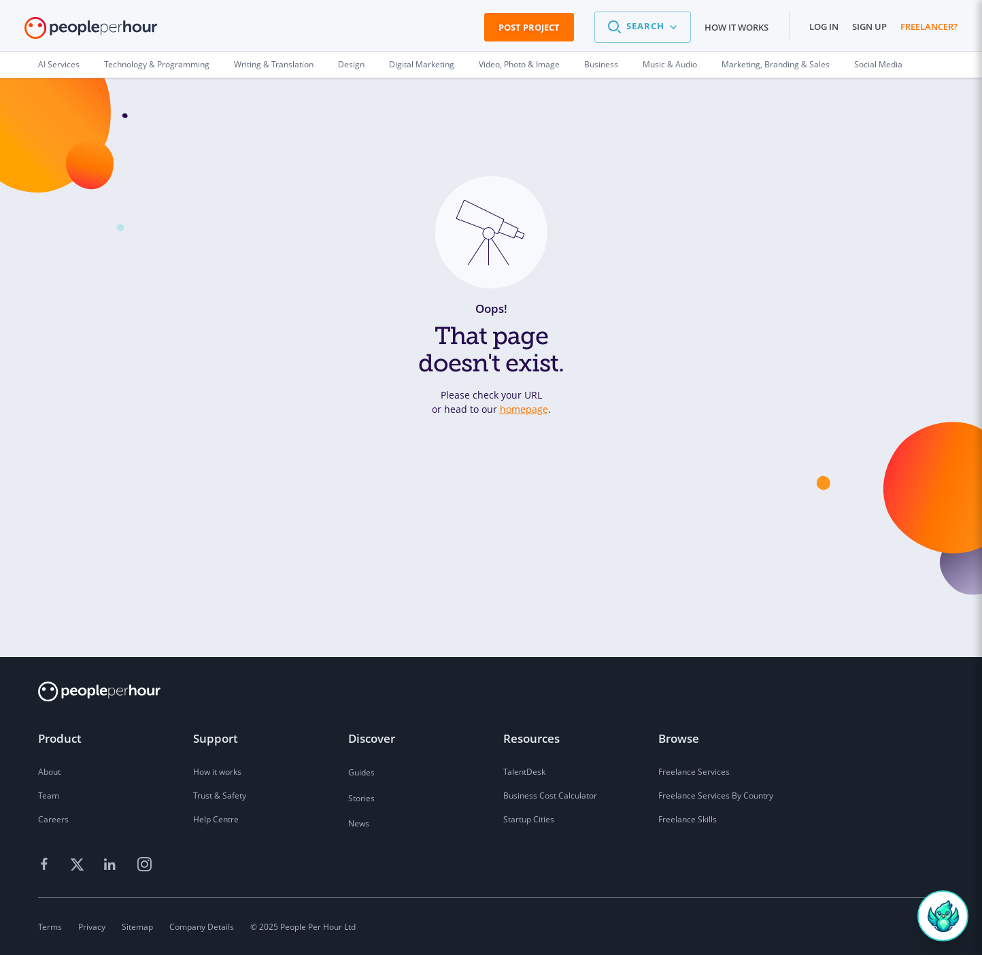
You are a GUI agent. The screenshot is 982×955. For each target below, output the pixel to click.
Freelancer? (929, 26)
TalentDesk (524, 771)
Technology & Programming (156, 64)
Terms (50, 927)
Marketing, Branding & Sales (776, 64)
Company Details (201, 927)
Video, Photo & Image (519, 64)
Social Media (878, 64)
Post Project (529, 27)
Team (48, 795)
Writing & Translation (274, 64)
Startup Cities (528, 819)
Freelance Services (694, 771)
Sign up (869, 26)
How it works (736, 27)
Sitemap (137, 927)
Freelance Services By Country (715, 795)
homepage (524, 409)
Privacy (91, 927)
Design (351, 64)
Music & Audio (670, 64)
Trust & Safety (219, 795)
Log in (824, 26)
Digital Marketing (421, 64)
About (49, 771)
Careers (53, 819)
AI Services (59, 64)
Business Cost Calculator (550, 795)
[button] (642, 27)
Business (601, 64)
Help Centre (216, 819)
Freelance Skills (687, 819)
